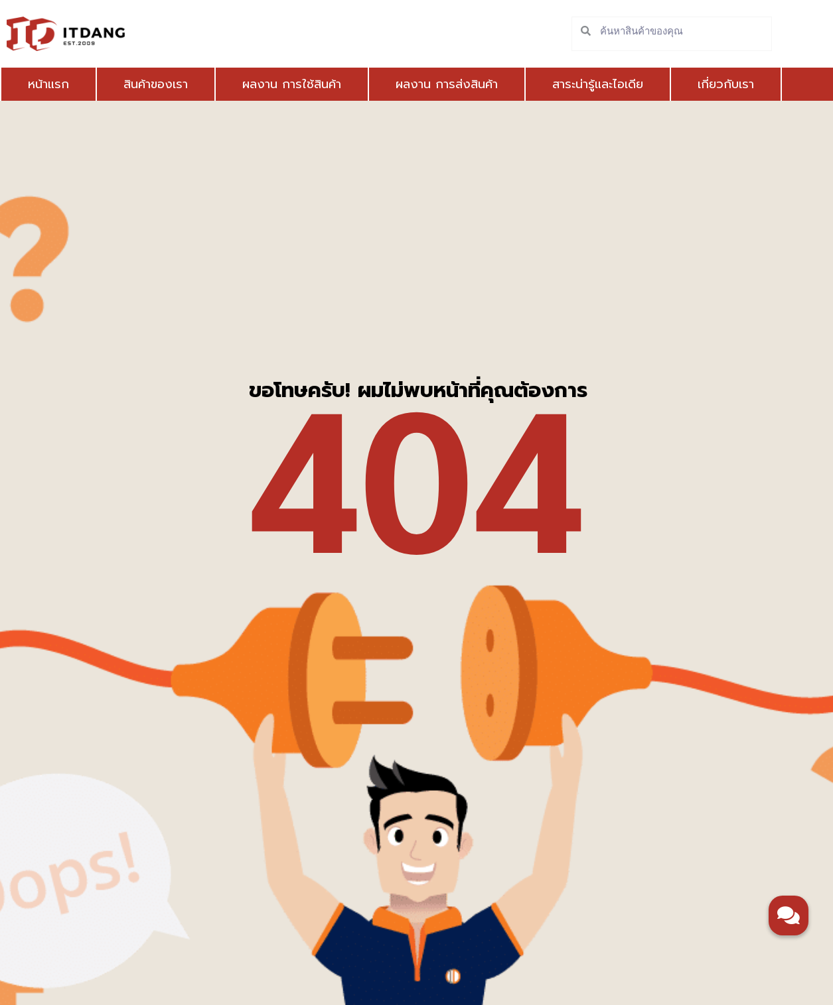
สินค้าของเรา (155, 84)
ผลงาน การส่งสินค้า (447, 84)
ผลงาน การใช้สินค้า (291, 84)
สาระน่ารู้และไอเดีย (597, 84)
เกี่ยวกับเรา (726, 84)
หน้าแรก (48, 84)
